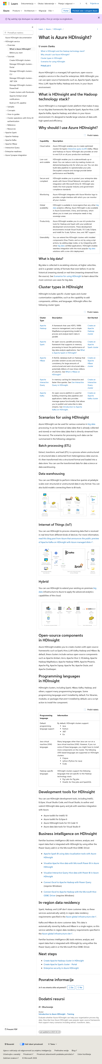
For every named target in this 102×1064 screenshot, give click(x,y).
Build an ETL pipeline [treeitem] (18, 103)
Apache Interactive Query (44, 382)
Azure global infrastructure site (80, 916)
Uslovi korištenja (84, 1054)
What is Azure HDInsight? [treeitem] (20, 49)
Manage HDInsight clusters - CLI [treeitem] (21, 73)
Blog (73, 1050)
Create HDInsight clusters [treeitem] (20, 60)
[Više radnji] (97, 29)
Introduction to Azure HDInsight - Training (56, 1014)
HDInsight (57, 29)
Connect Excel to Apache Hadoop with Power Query (67, 882)
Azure (48, 29)
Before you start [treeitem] (16, 52)
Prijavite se (94, 3)
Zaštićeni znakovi (10, 1058)
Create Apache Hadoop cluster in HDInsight (64, 960)
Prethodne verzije (61, 1050)
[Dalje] (80, 3)
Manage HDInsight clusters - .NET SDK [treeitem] (21, 80)
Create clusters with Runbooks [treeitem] (22, 92)
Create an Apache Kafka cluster (93, 396)
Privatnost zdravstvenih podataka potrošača (55, 1054)
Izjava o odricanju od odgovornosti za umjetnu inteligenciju (27, 1050)
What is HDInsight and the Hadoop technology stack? (63, 51)
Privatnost (27, 1054)
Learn (41, 29)
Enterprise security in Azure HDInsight (61, 968)
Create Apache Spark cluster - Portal (60, 964)
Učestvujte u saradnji (11, 1054)
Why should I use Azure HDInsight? (55, 54)
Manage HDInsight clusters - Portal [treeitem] (21, 66)
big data (61, 245)
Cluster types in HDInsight (51, 58)
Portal (65, 10)
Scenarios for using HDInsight (53, 61)
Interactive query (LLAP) (77, 148)
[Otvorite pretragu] (86, 3)
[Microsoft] (5, 3)
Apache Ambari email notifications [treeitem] (18, 97)
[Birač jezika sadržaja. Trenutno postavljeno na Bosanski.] (9, 1044)
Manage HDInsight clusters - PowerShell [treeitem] (21, 87)
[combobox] (18, 33)
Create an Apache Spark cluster (93, 344)
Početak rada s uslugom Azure (85, 10)
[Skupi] (32, 27)
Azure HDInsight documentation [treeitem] (18, 37)
